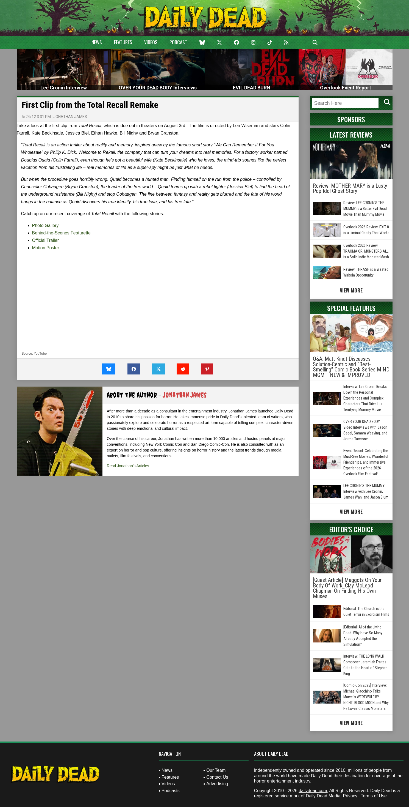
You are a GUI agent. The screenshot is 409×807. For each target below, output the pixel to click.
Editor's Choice (351, 529)
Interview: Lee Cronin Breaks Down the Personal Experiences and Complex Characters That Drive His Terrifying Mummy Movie (365, 398)
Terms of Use (374, 796)
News (96, 42)
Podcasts (171, 790)
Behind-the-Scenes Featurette (61, 233)
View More (351, 290)
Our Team (216, 770)
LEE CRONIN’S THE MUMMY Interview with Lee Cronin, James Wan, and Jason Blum (365, 491)
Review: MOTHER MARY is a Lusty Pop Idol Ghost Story (350, 188)
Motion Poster (45, 247)
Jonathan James (70, 116)
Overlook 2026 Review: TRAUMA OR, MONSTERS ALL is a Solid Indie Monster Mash (366, 251)
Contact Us (217, 777)
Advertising (217, 783)
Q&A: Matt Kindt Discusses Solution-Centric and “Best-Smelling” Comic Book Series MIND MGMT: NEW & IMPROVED (351, 366)
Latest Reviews (351, 134)
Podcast (178, 42)
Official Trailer (45, 240)
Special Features (351, 308)
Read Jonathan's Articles (128, 466)
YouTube (40, 353)
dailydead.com (313, 790)
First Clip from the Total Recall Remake (90, 105)
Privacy (350, 796)
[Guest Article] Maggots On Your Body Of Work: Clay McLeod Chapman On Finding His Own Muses (347, 588)
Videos (150, 42)
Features (123, 42)
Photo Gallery (45, 225)
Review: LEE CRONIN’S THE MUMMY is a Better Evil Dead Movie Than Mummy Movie (365, 209)
